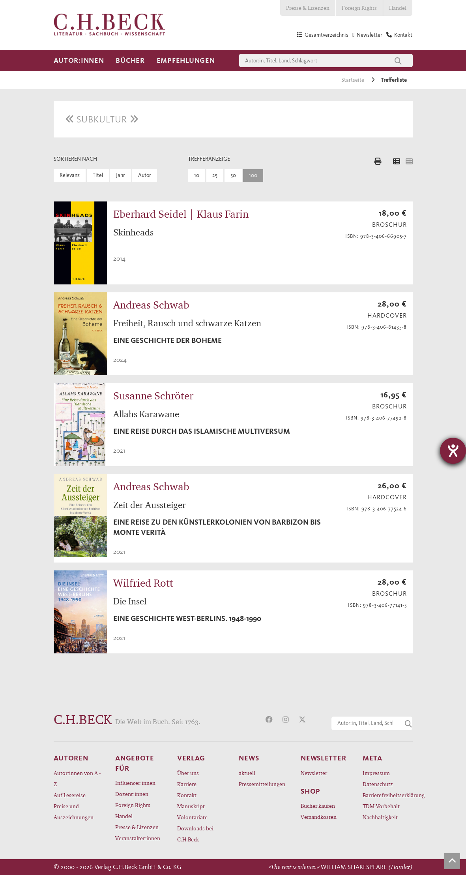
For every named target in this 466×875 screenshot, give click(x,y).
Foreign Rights (359, 7)
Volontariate (192, 817)
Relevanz (70, 175)
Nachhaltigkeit (380, 817)
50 (233, 175)
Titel (98, 175)
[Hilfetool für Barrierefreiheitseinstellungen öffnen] (453, 451)
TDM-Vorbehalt (381, 806)
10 (196, 175)
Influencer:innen (135, 782)
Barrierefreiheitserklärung (388, 795)
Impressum (376, 773)
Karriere (187, 784)
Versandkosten (319, 816)
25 (214, 175)
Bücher (130, 60)
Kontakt (187, 795)
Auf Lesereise (70, 795)
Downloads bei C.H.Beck (195, 834)
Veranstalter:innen (137, 838)
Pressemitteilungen (262, 784)
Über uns (188, 773)
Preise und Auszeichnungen (74, 811)
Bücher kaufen (318, 805)
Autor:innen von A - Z (77, 778)
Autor (144, 175)
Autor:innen (79, 60)
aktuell (247, 773)
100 (253, 175)
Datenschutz (378, 784)
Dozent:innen (131, 793)
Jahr (120, 175)
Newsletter (314, 773)
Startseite (353, 80)
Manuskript (191, 806)
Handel (397, 7)
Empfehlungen (186, 60)
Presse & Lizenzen (307, 7)
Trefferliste (394, 80)
